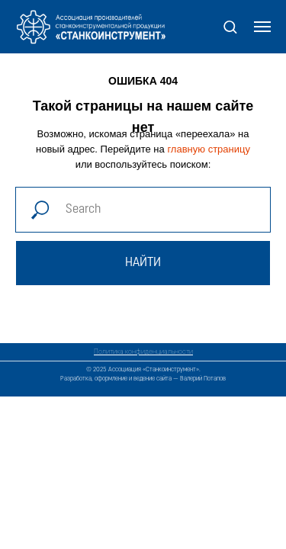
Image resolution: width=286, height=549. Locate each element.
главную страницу (208, 149)
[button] (230, 26)
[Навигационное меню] (262, 26)
